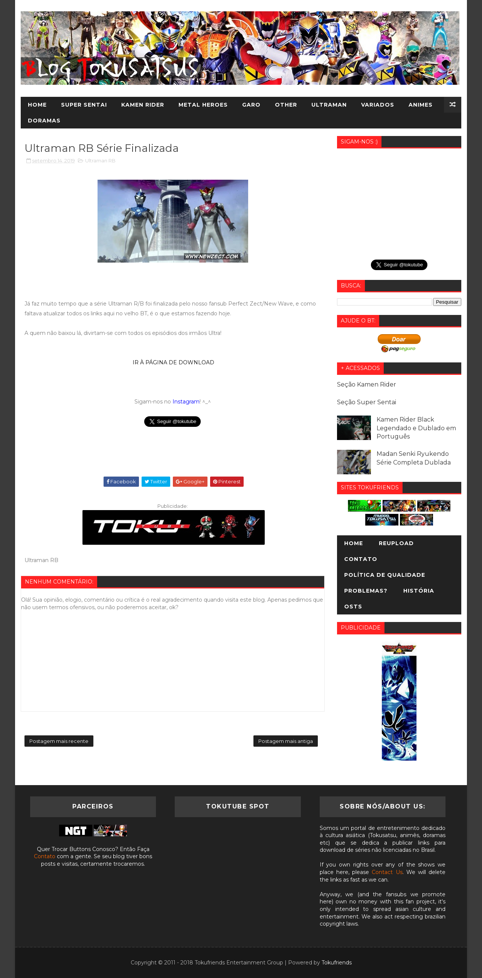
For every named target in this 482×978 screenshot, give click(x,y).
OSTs (353, 606)
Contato (360, 559)
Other (286, 104)
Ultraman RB (100, 160)
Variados (377, 104)
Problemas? (365, 590)
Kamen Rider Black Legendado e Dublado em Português (416, 428)
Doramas (44, 120)
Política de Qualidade (384, 575)
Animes (421, 104)
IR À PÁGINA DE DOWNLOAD (172, 362)
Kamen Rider (142, 104)
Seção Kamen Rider (366, 384)
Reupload (396, 543)
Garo (251, 104)
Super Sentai (84, 104)
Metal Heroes (203, 104)
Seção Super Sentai (366, 402)
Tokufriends (337, 962)
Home (37, 104)
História (418, 590)
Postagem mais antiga (285, 741)
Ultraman (329, 104)
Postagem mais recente (58, 741)
